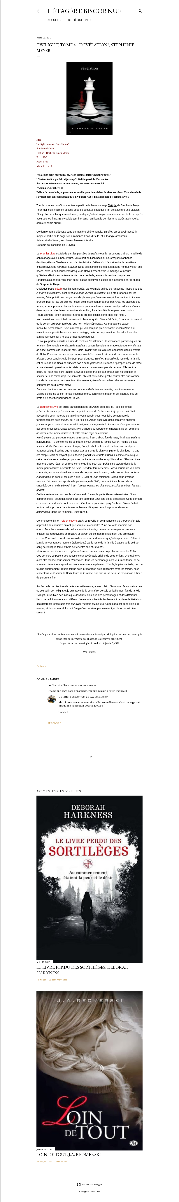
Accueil (53, 20)
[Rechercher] (140, 10)
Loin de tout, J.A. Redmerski (68, 1154)
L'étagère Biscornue (84, 11)
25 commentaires (58, 979)
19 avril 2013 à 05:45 (85, 685)
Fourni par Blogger (89, 1184)
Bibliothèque (72, 20)
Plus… (89, 20)
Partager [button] (41, 666)
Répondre (54, 723)
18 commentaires (58, 1161)
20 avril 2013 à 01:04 (97, 696)
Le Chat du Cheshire (61, 685)
